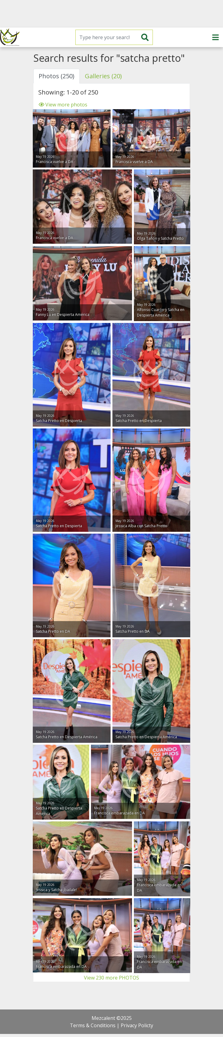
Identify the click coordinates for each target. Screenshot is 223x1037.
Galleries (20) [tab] (103, 76)
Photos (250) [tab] (56, 76)
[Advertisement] (111, 14)
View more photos (62, 104)
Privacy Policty (137, 1025)
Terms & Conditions (92, 1025)
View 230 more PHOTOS (111, 977)
